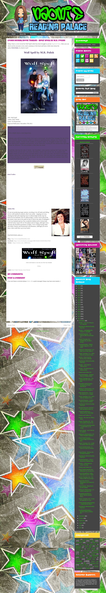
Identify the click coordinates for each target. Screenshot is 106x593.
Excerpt (96, 550)
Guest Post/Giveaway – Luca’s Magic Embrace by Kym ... (86, 439)
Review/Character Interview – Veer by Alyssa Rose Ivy (86, 408)
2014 (79, 314)
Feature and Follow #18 (85, 372)
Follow (39, 266)
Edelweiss (78, 550)
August (81, 523)
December (82, 320)
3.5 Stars (86, 539)
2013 (79, 316)
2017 (79, 307)
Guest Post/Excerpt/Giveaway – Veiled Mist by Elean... (87, 503)
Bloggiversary (83, 544)
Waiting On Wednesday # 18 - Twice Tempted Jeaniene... (87, 435)
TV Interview (95, 565)
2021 (79, 297)
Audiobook (79, 542)
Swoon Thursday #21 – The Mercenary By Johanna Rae (86, 380)
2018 (79, 304)
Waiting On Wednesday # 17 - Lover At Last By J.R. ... (87, 490)
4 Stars (96, 539)
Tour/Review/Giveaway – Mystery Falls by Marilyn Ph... (86, 512)
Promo (78, 559)
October (81, 518)
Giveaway (95, 552)
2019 (79, 302)
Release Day (91, 559)
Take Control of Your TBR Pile (84, 566)
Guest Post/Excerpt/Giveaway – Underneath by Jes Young (87, 427)
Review (79, 561)
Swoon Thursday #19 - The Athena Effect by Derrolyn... (87, 477)
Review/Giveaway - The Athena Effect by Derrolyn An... (86, 335)
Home (13, 34)
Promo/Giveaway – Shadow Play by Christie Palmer (86, 375)
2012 (79, 318)
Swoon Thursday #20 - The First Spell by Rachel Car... (86, 422)
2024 (79, 290)
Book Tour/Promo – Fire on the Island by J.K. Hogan (86, 393)
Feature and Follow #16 (85, 467)
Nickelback (82, 557)
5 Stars (92, 541)
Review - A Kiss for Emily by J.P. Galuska (86, 323)
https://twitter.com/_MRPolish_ (22, 243)
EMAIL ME (29, 281)
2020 (79, 300)
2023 (79, 293)
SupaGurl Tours (56, 44)
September (82, 520)
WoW (88, 568)
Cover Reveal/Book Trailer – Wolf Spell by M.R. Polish (86, 474)
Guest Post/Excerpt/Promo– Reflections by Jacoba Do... (86, 470)
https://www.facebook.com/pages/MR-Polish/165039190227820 (32, 241)
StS (84, 563)
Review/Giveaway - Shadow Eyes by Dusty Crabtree (86, 401)
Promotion (33, 34)
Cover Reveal (26, 270)
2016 (79, 309)
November (82, 516)
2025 (79, 288)
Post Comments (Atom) (42, 331)
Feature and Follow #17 (85, 415)
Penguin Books (92, 557)
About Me (23, 34)
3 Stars (78, 539)
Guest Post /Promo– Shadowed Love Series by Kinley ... (86, 482)
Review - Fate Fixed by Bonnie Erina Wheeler (85, 358)
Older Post (67, 325)
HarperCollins (79, 555)
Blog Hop (88, 542)
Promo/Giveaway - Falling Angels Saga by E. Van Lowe (85, 346)
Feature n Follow (84, 552)
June (80, 527)
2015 (79, 311)
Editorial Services (60, 34)
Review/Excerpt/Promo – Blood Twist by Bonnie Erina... (85, 495)
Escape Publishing (87, 550)
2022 (79, 295)
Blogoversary (93, 544)
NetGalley (95, 556)
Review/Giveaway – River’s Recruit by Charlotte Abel (86, 460)
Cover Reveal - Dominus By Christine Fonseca (86, 452)
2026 (79, 286)
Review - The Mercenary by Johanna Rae (86, 369)
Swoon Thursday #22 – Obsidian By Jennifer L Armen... (85, 341)
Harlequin (92, 554)
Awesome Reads (85, 142)
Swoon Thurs (84, 565)
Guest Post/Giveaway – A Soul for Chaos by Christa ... (86, 448)
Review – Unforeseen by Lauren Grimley (85, 464)
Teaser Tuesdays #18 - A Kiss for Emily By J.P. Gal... (86, 499)
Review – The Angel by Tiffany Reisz (85, 365)
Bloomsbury (79, 546)
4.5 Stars (83, 541)
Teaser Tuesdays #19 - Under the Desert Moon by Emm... (86, 444)
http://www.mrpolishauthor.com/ (21, 239)
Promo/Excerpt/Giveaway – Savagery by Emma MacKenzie (86, 385)
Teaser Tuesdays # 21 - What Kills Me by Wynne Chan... (86, 354)
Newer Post (11, 325)
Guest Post (83, 554)
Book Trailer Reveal (17, 270)
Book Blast (88, 546)
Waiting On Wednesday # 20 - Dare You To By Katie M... (87, 350)
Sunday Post (94, 563)
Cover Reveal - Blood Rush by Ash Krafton (86, 486)
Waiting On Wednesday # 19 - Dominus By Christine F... (87, 389)
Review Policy (45, 34)
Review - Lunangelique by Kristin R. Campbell (85, 331)
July (80, 525)
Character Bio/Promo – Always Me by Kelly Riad (86, 412)
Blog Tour (95, 542)
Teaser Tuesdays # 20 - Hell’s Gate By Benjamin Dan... (86, 397)
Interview (87, 555)
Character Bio (79, 549)
